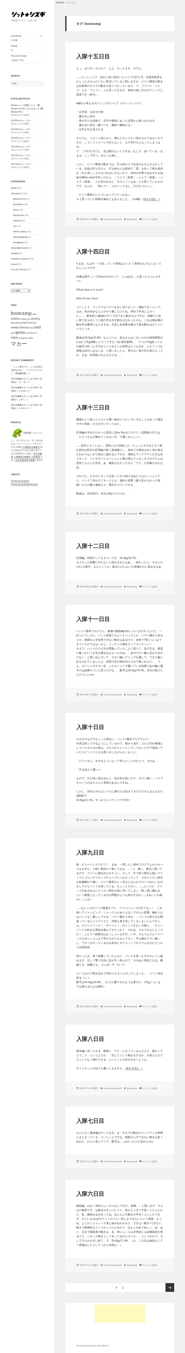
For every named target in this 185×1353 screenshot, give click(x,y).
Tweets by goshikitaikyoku (24, 484)
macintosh (18, 215)
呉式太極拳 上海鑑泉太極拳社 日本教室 (26, 455)
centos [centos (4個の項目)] (15, 318)
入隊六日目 (90, 1193)
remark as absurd (20, 258)
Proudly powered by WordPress (92, 1345)
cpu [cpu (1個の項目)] (29, 319)
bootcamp (132, 219)
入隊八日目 (90, 1039)
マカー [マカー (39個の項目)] (19, 343)
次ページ (169, 1287)
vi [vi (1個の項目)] (36, 333)
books (14, 187)
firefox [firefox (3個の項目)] (35, 318)
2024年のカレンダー (21, 137)
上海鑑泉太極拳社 (31, 447)
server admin (20, 231)
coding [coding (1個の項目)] (23, 319)
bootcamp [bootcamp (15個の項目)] (21, 313)
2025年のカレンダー (21, 129)
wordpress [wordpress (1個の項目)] (23, 338)
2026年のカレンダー (21, 120)
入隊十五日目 (93, 56)
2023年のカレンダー (21, 146)
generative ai (19, 198)
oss (14, 226)
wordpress (18, 242)
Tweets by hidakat (20, 480)
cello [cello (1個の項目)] (34, 314)
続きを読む (151, 199)
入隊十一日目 (93, 619)
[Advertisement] (119, 1314)
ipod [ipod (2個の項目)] (25, 322)
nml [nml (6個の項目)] (37, 327)
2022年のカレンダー (21, 155)
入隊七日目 (90, 1120)
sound (27, 48)
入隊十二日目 (93, 546)
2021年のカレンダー (21, 164)
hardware (18, 204)
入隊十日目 (90, 727)
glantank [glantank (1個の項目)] (15, 322)
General (15, 253)
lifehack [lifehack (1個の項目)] (32, 322)
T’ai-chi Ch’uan (27, 58)
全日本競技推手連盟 (25, 460)
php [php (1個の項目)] (13, 333)
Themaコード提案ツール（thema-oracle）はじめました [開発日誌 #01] (27, 108)
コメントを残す (150, 219)
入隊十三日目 (93, 407)
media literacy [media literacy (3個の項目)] (20, 327)
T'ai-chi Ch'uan (19, 269)
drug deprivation (19, 247)
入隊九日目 (90, 852)
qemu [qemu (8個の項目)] (20, 332)
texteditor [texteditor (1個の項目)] (30, 333)
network (17, 220)
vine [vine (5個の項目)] (14, 337)
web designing (20, 237)
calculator (24, 38)
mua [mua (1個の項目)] (32, 327)
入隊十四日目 (93, 251)
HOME (61, 2)
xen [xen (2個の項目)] (31, 337)
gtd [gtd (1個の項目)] (21, 322)
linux (16, 209)
